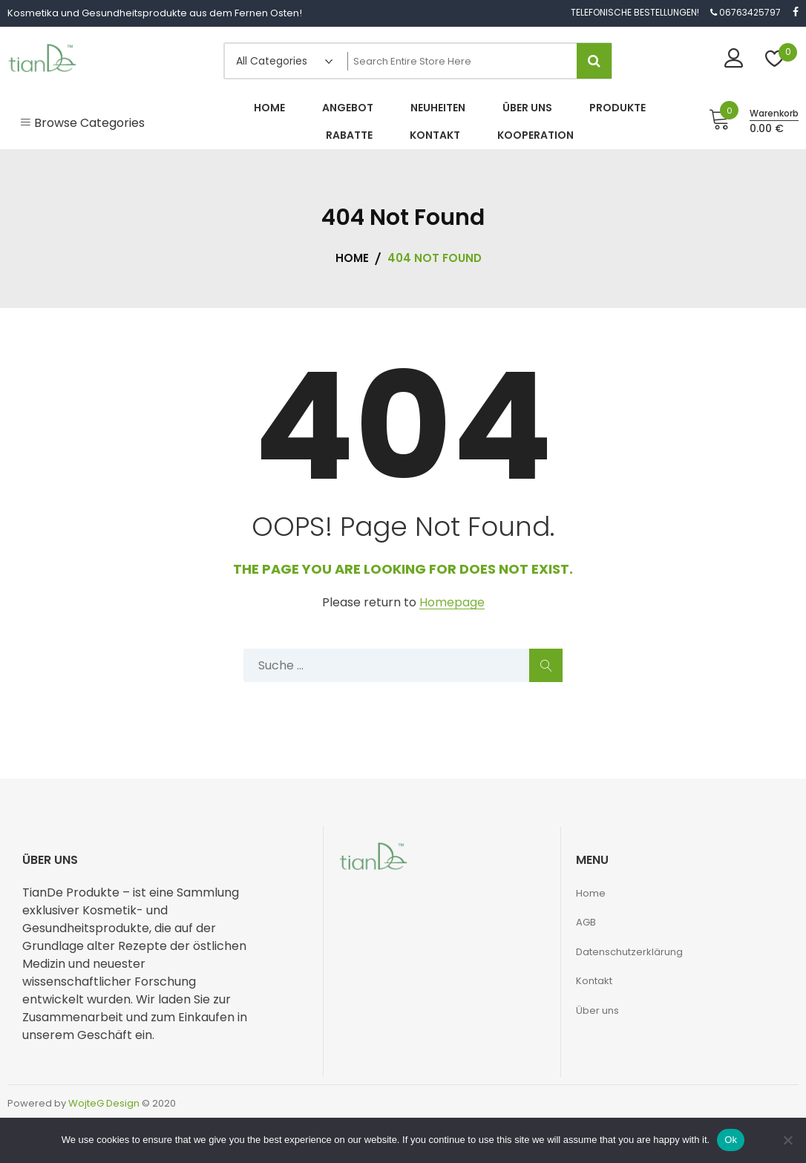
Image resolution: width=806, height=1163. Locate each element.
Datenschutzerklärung (629, 952)
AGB (586, 922)
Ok (730, 1139)
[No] (787, 1140)
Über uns (597, 1010)
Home (591, 893)
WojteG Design (104, 1103)
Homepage (452, 603)
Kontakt (594, 981)
